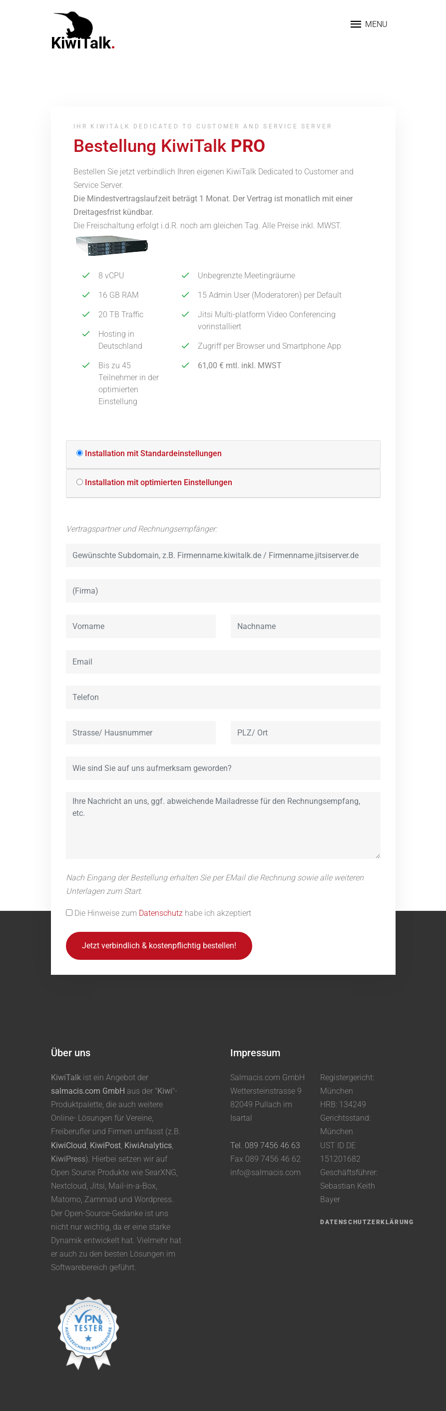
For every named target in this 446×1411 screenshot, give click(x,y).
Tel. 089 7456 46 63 (265, 1145)
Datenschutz (161, 913)
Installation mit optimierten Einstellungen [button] (158, 482)
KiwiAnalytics (148, 1145)
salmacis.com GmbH (88, 1091)
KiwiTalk (83, 42)
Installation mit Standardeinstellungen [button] (153, 453)
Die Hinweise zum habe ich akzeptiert (162, 913)
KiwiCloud (68, 1145)
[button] (79, 453)
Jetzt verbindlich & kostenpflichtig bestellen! (159, 945)
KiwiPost (105, 1145)
